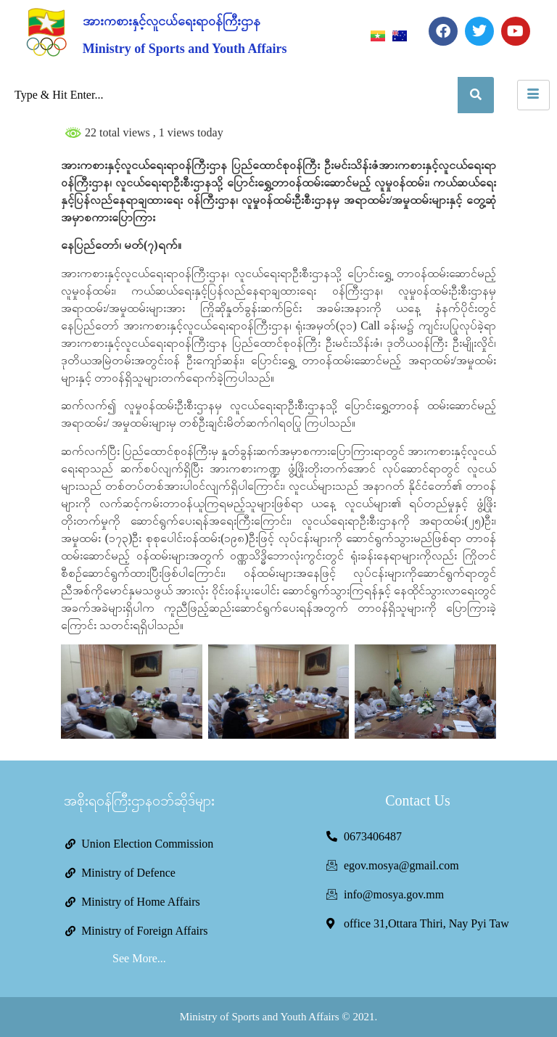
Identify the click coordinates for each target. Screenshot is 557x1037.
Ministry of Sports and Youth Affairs (185, 48)
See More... (139, 958)
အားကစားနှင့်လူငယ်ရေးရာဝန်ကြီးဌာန (171, 21)
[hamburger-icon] (533, 95)
